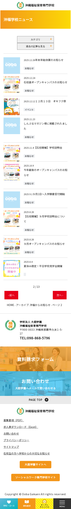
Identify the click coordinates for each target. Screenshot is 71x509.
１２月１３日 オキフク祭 (50, 101)
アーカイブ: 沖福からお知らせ (33, 305)
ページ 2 (57, 305)
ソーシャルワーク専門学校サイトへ (35, 478)
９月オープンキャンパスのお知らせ (44, 244)
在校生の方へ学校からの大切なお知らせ (26, 453)
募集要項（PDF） (13, 420)
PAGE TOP (35, 400)
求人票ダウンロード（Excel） (20, 427)
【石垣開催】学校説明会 (48, 147)
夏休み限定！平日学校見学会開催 (43, 266)
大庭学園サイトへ (35, 464)
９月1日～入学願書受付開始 (49, 194)
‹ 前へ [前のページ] (11, 295)
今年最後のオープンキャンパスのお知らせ (45, 172)
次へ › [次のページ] (59, 295)
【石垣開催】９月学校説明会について (44, 218)
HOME (10, 305)
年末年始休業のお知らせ (49, 60)
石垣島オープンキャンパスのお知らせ (45, 82)
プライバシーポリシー (16, 440)
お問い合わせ (11, 433)
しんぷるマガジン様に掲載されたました (45, 126)
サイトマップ (11, 447)
